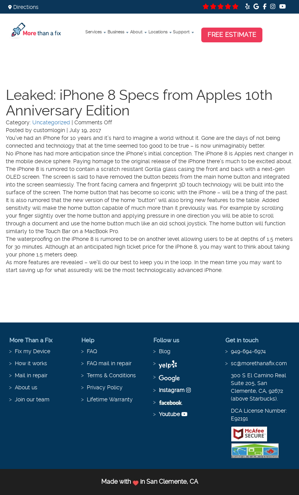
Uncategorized (51, 122)
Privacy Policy (105, 387)
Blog (165, 351)
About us (26, 387)
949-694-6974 (248, 351)
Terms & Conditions (111, 375)
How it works (31, 363)
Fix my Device (32, 351)
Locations (157, 32)
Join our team (32, 399)
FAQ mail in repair (109, 363)
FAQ (92, 351)
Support (181, 32)
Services (93, 32)
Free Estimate (232, 34)
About (136, 32)
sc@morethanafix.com (259, 363)
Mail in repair (31, 375)
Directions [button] (23, 7)
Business (115, 32)
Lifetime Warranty (110, 399)
